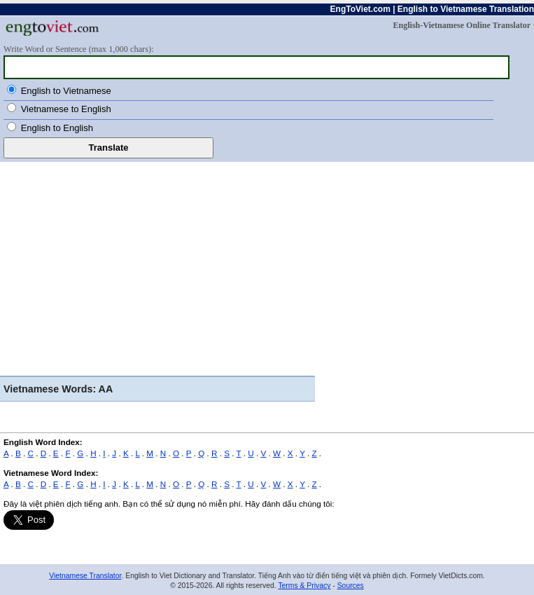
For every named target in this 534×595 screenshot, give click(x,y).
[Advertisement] (267, 267)
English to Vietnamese (66, 91)
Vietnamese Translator (85, 576)
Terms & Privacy (304, 585)
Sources (350, 585)
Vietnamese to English (66, 109)
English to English (57, 128)
